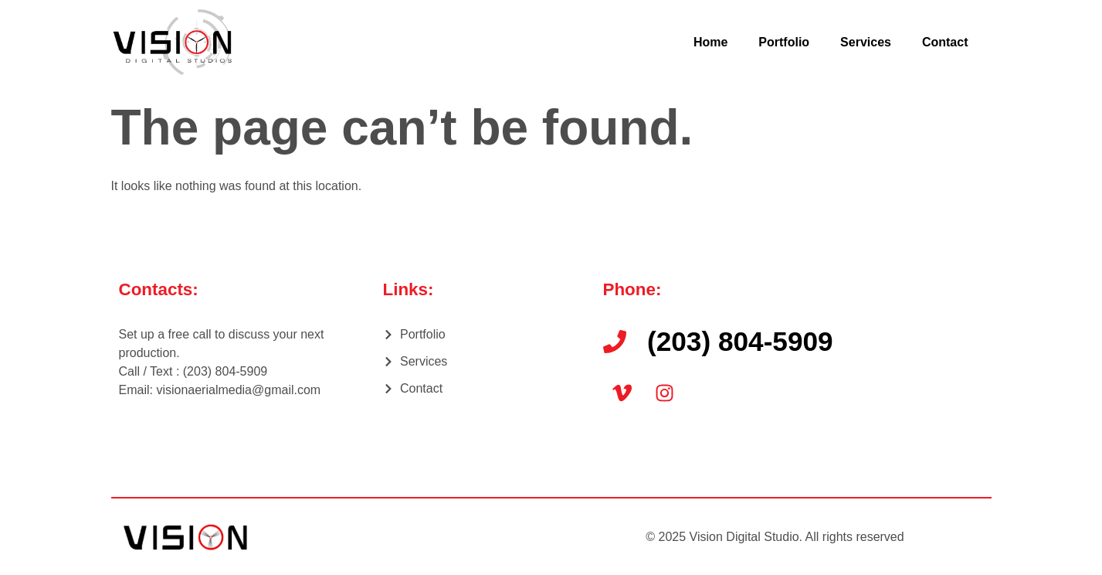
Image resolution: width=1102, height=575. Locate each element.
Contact (945, 42)
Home (710, 42)
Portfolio (783, 42)
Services (865, 42)
